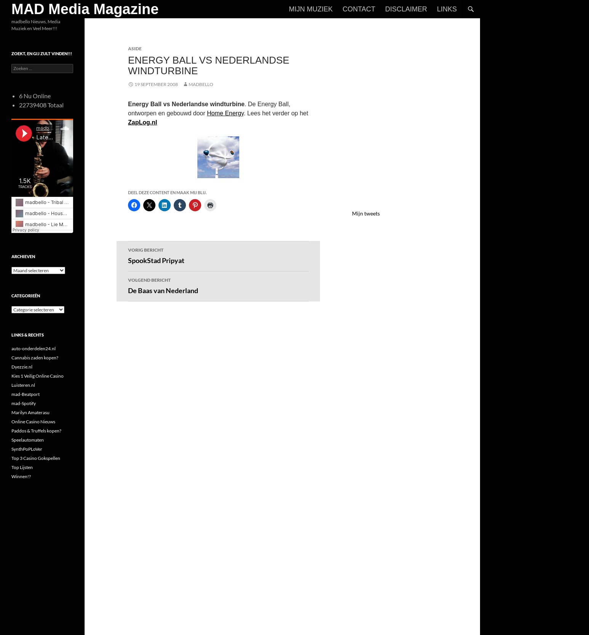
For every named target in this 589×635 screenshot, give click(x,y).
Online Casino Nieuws (33, 421)
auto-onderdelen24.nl (33, 348)
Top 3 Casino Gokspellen (35, 458)
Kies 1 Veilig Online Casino (37, 376)
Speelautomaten (27, 440)
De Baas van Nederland (218, 285)
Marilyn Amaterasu (30, 412)
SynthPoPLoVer (26, 449)
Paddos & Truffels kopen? (36, 431)
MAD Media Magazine (84, 9)
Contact (359, 9)
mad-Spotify (23, 403)
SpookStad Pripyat (218, 255)
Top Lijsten (22, 467)
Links (447, 9)
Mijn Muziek (311, 9)
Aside (135, 48)
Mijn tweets (366, 213)
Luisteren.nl (23, 385)
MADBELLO (201, 84)
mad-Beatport (25, 394)
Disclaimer (406, 9)
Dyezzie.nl (21, 367)
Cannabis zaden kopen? (34, 358)
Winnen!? (21, 476)
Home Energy (225, 113)
